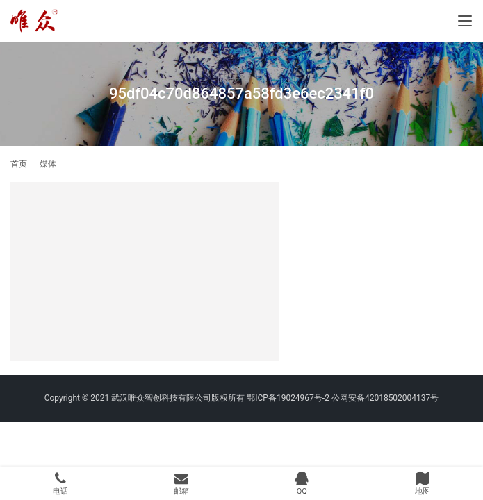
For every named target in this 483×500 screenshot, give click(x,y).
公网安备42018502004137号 (385, 398)
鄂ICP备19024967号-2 (288, 398)
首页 (18, 164)
